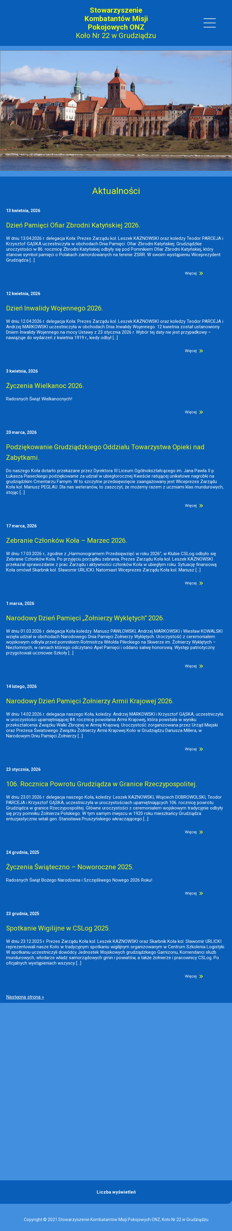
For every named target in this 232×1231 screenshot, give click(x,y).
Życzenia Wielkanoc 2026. (45, 386)
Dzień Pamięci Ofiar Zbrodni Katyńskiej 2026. (73, 225)
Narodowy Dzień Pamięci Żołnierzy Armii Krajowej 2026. (90, 701)
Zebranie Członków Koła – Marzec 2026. (66, 540)
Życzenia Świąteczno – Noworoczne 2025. (70, 867)
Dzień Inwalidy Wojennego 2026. (54, 308)
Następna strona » (25, 997)
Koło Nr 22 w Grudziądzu (116, 35)
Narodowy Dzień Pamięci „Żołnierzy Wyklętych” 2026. (85, 618)
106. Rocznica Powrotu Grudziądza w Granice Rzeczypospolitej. (101, 784)
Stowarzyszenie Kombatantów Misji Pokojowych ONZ (116, 18)
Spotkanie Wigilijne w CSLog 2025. (58, 928)
